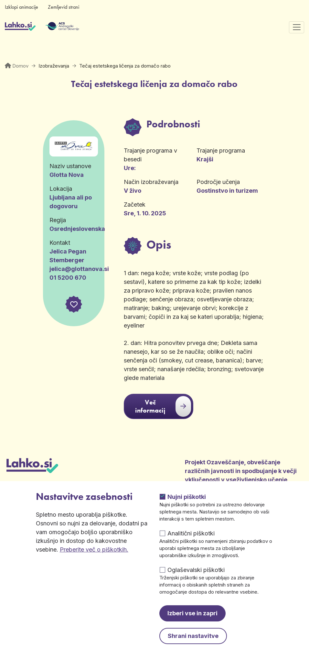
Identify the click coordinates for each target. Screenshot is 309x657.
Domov (20, 66)
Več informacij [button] (163, 406)
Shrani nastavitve (193, 635)
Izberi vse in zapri (192, 613)
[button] (73, 304)
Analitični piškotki (191, 533)
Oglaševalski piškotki (196, 569)
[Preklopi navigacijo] (296, 27)
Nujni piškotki (186, 496)
